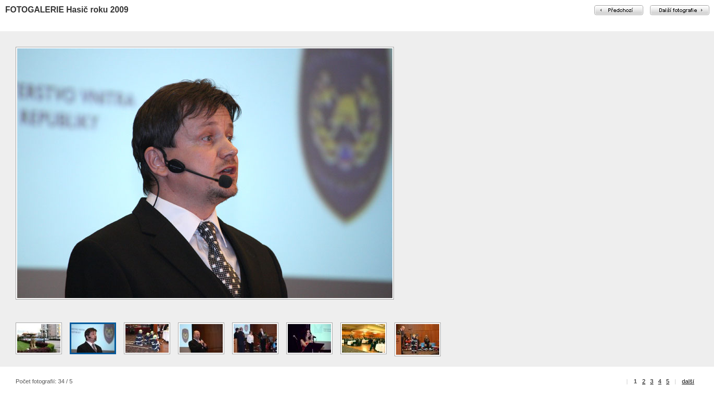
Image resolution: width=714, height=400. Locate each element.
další (688, 381)
